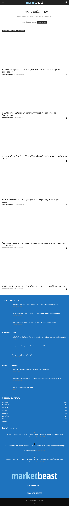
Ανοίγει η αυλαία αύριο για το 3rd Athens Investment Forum (30, 346)
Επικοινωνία (41, 500)
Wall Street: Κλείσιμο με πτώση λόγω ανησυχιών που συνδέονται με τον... (34, 286)
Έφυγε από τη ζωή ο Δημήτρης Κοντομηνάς (25, 355)
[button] (3, 2)
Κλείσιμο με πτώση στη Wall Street (23, 387)
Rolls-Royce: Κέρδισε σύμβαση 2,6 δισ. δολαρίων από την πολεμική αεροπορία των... (37, 378)
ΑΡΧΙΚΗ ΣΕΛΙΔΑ (42, 22)
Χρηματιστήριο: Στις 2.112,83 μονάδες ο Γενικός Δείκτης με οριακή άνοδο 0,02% (36, 313)
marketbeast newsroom (7, 74)
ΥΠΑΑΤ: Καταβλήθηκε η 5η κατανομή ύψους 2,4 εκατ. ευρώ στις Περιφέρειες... (36, 304)
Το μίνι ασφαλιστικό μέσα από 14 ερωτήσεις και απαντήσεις (31, 369)
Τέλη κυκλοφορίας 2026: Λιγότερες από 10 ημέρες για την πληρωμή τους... (35, 322)
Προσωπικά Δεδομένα (30, 500)
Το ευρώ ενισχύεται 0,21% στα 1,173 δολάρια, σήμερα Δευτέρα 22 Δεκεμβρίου (34, 434)
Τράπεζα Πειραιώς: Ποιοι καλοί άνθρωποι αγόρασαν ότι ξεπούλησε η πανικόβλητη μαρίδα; (39, 337)
